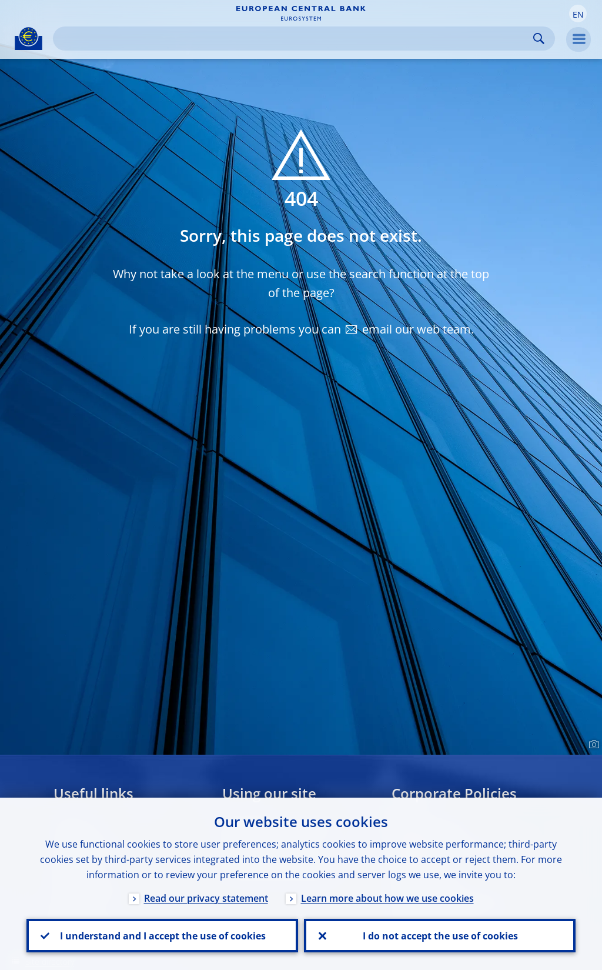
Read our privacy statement (206, 897)
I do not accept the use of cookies (439, 935)
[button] (578, 13)
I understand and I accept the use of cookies (162, 935)
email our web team (416, 329)
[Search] (294, 38)
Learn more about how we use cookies (387, 897)
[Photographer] (592, 745)
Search (539, 38)
